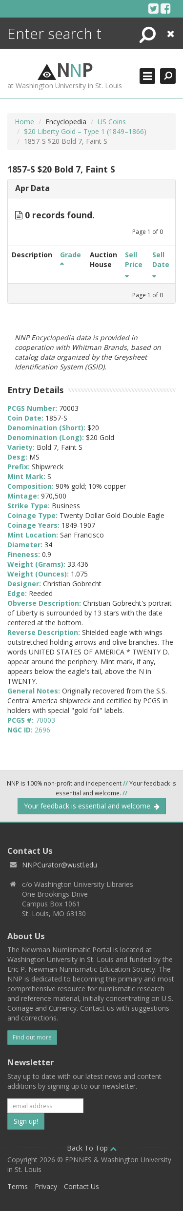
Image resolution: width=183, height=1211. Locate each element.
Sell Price (133, 264)
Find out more (32, 1037)
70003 (45, 720)
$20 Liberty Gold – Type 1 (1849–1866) (85, 131)
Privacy (46, 1186)
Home (24, 121)
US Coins (112, 121)
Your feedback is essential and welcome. (92, 805)
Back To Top (92, 1148)
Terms (17, 1186)
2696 (42, 729)
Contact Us (81, 1186)
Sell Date (160, 264)
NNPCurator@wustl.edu (59, 864)
